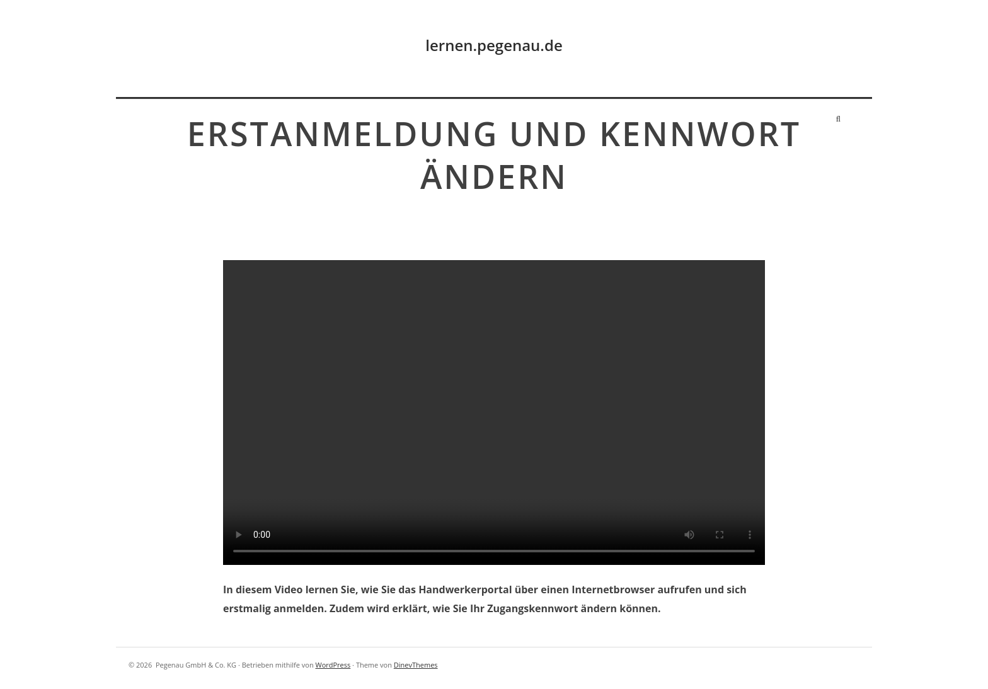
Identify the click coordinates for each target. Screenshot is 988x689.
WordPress (332, 664)
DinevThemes (416, 664)
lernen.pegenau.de (493, 45)
